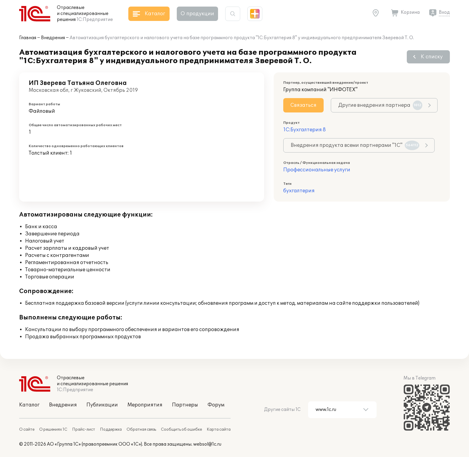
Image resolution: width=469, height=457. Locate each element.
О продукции (197, 14)
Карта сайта (219, 429)
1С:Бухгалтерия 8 (304, 130)
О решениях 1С (53, 429)
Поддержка (111, 429)
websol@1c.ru (207, 444)
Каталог (29, 405)
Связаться (303, 105)
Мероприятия (144, 405)
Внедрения (53, 37)
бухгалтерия (299, 191)
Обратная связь (141, 429)
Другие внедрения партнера (380, 105)
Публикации (102, 405)
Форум (216, 405)
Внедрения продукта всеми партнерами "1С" (355, 145)
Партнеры (185, 405)
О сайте (26, 429)
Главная (27, 37)
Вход (444, 12)
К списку (432, 57)
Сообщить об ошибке (181, 429)
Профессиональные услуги (316, 170)
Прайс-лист (83, 429)
